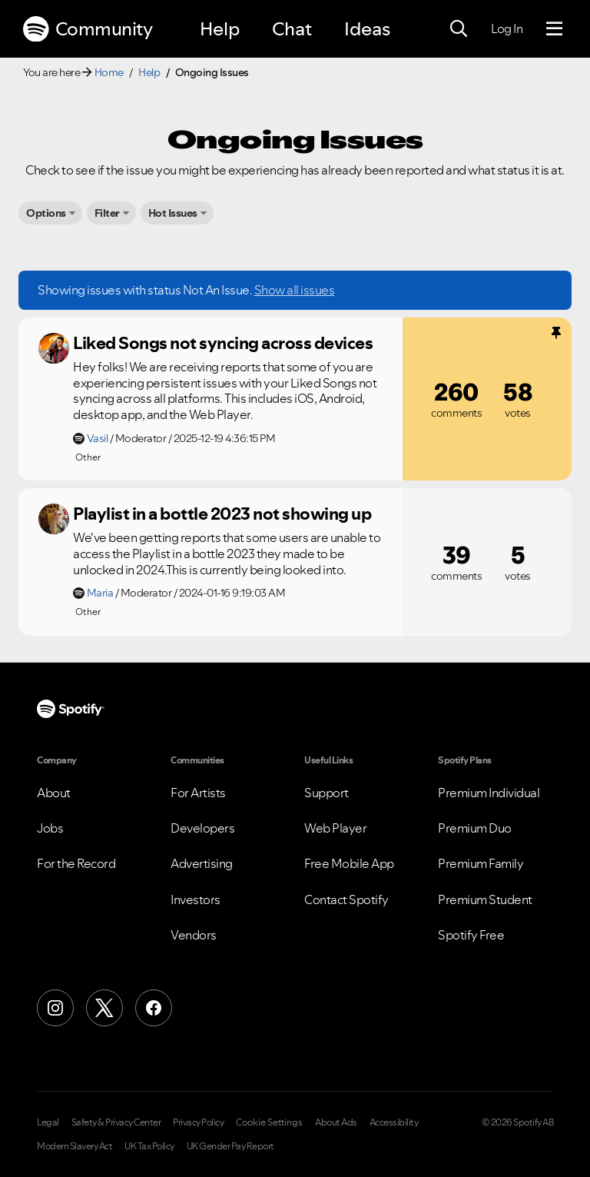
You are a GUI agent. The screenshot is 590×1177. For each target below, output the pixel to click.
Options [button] (46, 213)
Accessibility (394, 1122)
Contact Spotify (346, 899)
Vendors (194, 934)
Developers (202, 828)
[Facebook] (153, 1007)
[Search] (459, 29)
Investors (195, 899)
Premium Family (480, 863)
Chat (292, 29)
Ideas (367, 29)
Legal (48, 1122)
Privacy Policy (198, 1122)
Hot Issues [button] (172, 213)
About (54, 792)
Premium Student (485, 899)
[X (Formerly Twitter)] (104, 1007)
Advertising (202, 863)
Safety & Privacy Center (116, 1122)
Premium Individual (488, 792)
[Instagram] (55, 1007)
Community (87, 29)
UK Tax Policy (149, 1146)
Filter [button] (107, 213)
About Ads (336, 1122)
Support (326, 792)
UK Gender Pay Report (230, 1146)
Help (220, 29)
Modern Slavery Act (74, 1146)
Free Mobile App (349, 863)
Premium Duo (475, 828)
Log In (506, 28)
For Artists (198, 792)
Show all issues (294, 289)
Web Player (335, 828)
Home (109, 72)
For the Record (76, 863)
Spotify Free (471, 934)
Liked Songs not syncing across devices (223, 343)
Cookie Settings (269, 1122)
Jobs (50, 828)
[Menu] (554, 29)
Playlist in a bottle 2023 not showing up (222, 514)
